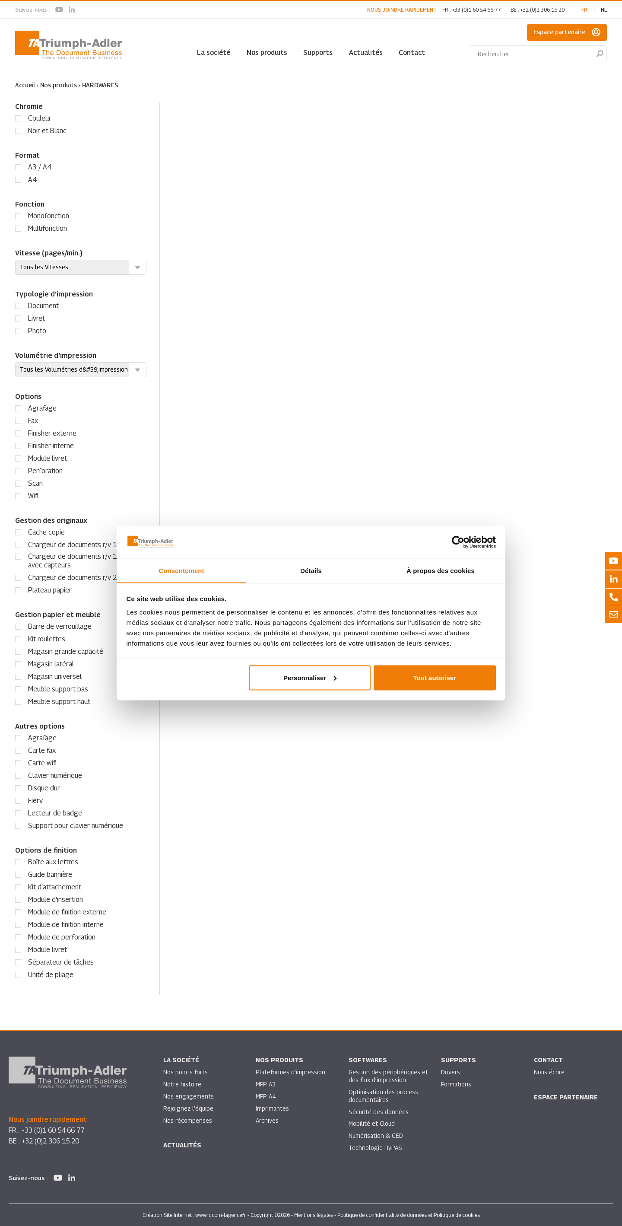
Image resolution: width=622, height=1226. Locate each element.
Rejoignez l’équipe (188, 1108)
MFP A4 (266, 1096)
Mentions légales (313, 1214)
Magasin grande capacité (65, 651)
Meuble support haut (59, 701)
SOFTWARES (368, 1060)
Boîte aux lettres (53, 861)
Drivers (450, 1072)
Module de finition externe (67, 912)
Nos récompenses (187, 1120)
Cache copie (46, 532)
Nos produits (267, 52)
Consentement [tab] (181, 570)
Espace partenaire (566, 32)
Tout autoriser (435, 677)
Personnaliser (309, 677)
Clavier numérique (55, 775)
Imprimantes (272, 1108)
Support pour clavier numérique (75, 825)
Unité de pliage (50, 974)
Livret (36, 318)
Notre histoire (182, 1084)
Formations (456, 1084)
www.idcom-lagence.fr (220, 1214)
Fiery (35, 800)
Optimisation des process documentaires (384, 1095)
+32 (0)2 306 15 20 (542, 9)
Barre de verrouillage (60, 626)
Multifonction (47, 228)
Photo (37, 330)
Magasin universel (55, 676)
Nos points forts (185, 1072)
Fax (33, 420)
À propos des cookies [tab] (440, 570)
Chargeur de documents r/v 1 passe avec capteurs (82, 560)
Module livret (47, 458)
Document (43, 305)
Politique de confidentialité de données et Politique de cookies (408, 1214)
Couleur (39, 118)
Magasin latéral (51, 663)
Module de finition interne (66, 924)
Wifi (33, 495)
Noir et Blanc (47, 130)
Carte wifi (42, 762)
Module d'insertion (55, 899)
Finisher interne (51, 445)
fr (584, 9)
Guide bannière (50, 874)
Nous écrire (549, 1072)
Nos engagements (188, 1096)
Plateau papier (50, 590)
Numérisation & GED (376, 1136)
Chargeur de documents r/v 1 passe (82, 544)
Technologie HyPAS (375, 1148)
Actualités (366, 52)
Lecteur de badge (55, 813)
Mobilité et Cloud (372, 1123)
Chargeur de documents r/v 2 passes (84, 577)
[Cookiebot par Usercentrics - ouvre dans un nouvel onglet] (458, 541)
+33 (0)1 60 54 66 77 (476, 9)
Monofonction (48, 215)
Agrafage (42, 408)
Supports (318, 52)
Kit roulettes (46, 638)
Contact (412, 52)
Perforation (45, 470)
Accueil (25, 85)
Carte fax (42, 750)
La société (213, 52)
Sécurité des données (379, 1111)
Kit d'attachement (54, 886)
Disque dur (44, 787)
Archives (267, 1120)
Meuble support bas (58, 689)
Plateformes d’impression (291, 1072)
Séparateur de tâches (61, 962)
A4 (32, 179)
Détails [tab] (311, 570)
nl (604, 9)
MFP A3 (266, 1084)
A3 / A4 (39, 166)
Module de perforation (61, 937)
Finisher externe (52, 433)
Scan (35, 483)
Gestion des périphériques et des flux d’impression (385, 1075)
